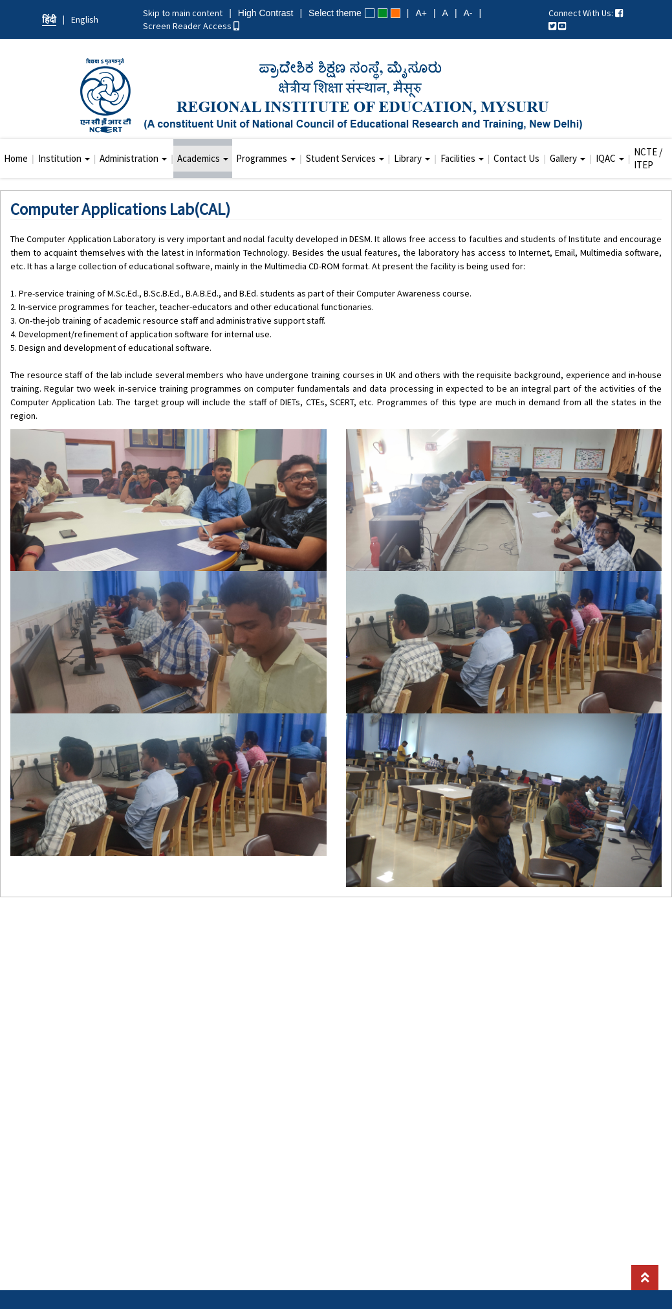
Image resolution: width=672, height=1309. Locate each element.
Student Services (345, 158)
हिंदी (49, 19)
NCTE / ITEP (648, 158)
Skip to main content (182, 13)
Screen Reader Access (191, 26)
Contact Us (516, 158)
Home (16, 158)
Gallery (567, 158)
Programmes (266, 158)
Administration (133, 158)
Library (412, 158)
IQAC (610, 158)
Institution (64, 158)
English (84, 19)
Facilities (462, 158)
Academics (202, 158)
